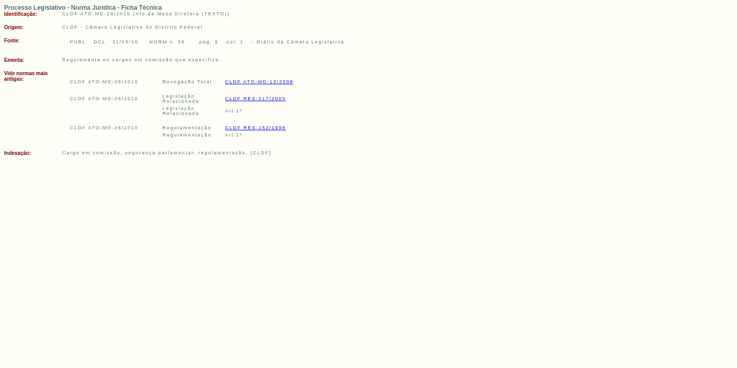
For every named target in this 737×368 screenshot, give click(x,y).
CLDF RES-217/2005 (255, 98)
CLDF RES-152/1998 (255, 127)
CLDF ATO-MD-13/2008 (259, 81)
